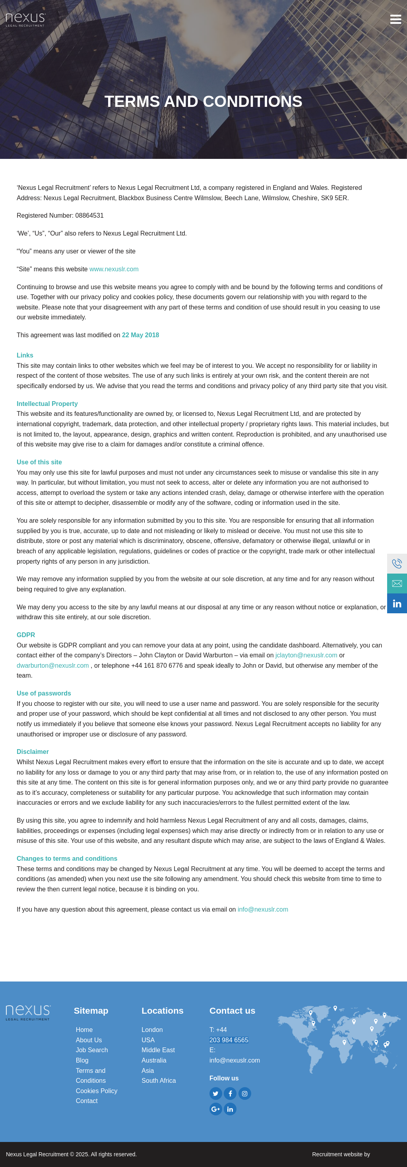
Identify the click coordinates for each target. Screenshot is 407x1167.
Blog (82, 1060)
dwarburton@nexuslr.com (53, 665)
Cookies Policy (97, 1091)
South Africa (158, 1080)
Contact (87, 1100)
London (152, 1029)
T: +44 (219, 1029)
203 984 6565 (228, 1040)
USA (148, 1040)
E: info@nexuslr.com (234, 1055)
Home (84, 1029)
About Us (89, 1040)
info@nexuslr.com (263, 909)
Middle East (158, 1050)
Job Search (92, 1050)
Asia (147, 1070)
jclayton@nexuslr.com (306, 655)
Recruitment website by (356, 1153)
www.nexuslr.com (114, 269)
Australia (153, 1060)
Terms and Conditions (91, 1075)
